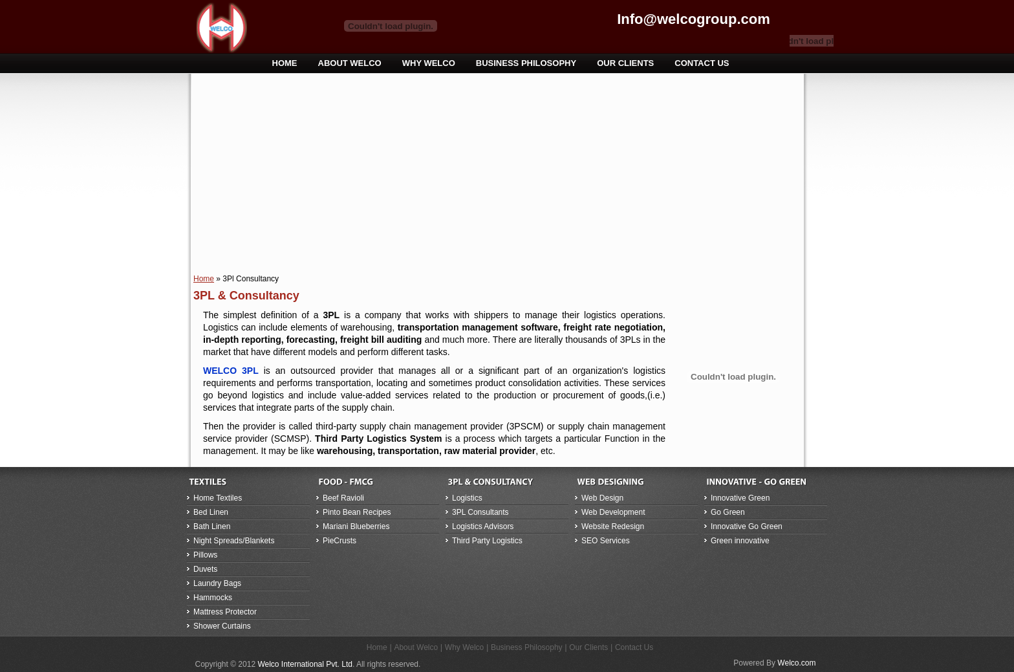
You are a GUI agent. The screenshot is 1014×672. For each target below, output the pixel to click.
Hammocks (212, 597)
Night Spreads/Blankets (233, 540)
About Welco (416, 647)
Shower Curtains (222, 626)
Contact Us (634, 647)
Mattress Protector (225, 611)
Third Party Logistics (487, 540)
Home (203, 278)
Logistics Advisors (482, 526)
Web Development (613, 512)
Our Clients (588, 647)
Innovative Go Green (746, 526)
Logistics (467, 498)
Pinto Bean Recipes (357, 512)
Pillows (205, 554)
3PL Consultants (480, 512)
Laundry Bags (217, 583)
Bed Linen (210, 512)
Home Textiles (217, 498)
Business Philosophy (527, 647)
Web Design (602, 498)
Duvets (205, 569)
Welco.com (796, 662)
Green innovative (740, 540)
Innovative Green (740, 498)
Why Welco (464, 647)
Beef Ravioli (343, 498)
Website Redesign (612, 526)
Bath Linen (211, 526)
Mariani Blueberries (356, 526)
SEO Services (605, 540)
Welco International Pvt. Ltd (304, 664)
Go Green (728, 512)
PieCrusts (339, 540)
